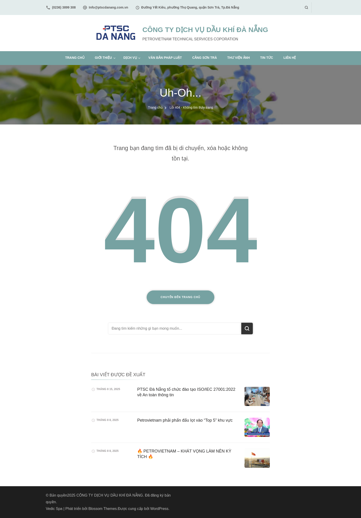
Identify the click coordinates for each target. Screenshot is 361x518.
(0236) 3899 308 (64, 7)
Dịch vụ (130, 57)
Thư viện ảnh (238, 57)
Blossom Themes (102, 509)
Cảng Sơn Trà (204, 57)
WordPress (159, 509)
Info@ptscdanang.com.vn (108, 7)
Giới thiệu (103, 57)
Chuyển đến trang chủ (181, 297)
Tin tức (266, 57)
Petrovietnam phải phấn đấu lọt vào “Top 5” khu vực (185, 420)
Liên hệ (289, 57)
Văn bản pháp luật (165, 57)
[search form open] (306, 7)
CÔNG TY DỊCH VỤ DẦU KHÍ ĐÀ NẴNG (205, 29)
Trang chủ (74, 57)
